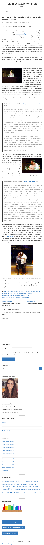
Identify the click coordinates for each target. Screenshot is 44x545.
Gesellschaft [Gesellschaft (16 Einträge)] (15, 486)
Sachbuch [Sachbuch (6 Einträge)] (26, 492)
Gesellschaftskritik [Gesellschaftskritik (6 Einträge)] (22, 486)
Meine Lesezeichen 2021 (8, 456)
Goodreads (5, 428)
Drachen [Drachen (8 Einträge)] (8, 484)
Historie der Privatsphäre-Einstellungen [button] (13, 527)
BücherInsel (10, 236)
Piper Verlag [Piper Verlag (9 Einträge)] (35, 489)
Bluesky (4, 422)
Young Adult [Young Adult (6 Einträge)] (19, 495)
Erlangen (5, 293)
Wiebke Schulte (17, 22)
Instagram (4, 425)
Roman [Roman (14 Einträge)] (17, 492)
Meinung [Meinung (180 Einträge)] (12, 489)
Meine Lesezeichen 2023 (8, 461)
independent (23, 293)
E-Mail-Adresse (6, 344)
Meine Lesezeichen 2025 (8, 467)
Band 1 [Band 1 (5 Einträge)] (3, 481)
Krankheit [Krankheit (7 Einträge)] (32, 486)
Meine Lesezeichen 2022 (8, 459)
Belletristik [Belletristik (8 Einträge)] (7, 481)
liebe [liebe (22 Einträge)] (38, 486)
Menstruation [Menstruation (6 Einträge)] (18, 489)
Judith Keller (6, 295)
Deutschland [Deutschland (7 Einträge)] (4, 484)
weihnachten (25, 297)
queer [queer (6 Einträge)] (39, 489)
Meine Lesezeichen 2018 (8, 447)
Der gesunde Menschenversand (31, 103)
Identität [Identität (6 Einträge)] (26, 486)
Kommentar (5, 318)
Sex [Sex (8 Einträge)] (41, 492)
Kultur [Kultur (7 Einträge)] (36, 486)
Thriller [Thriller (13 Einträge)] (7, 495)
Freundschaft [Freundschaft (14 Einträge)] (5, 486)
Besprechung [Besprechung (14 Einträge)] (12, 481)
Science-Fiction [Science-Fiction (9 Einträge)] (37, 492)
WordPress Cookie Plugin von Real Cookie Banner (12, 544)
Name (4, 340)
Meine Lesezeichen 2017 (8, 444)
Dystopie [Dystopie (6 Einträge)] (11, 484)
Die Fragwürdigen (26, 291)
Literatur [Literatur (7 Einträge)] (3, 489)
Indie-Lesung (30, 293)
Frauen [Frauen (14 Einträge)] (35, 484)
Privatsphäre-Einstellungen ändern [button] (12, 522)
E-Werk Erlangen (36, 291)
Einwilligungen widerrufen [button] (10, 533)
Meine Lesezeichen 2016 (8, 441)
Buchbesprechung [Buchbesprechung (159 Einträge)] (22, 481)
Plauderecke (26, 22)
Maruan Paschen (25, 295)
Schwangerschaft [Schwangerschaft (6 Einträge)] (31, 492)
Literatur (18, 295)
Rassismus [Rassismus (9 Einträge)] (4, 492)
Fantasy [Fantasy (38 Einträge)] (24, 484)
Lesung (12, 295)
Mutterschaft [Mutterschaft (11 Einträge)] (26, 489)
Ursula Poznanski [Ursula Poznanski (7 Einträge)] (14, 495)
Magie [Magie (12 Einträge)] (6, 489)
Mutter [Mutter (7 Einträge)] (22, 489)
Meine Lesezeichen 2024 (8, 464)
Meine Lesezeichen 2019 (8, 450)
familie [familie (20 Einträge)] (20, 484)
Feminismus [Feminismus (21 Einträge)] (30, 484)
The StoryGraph (6, 431)
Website (4, 348)
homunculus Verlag (21, 34)
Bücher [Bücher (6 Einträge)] (31, 481)
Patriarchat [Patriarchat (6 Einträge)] (31, 489)
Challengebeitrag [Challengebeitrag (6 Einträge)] (36, 481)
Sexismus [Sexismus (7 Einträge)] (4, 495)
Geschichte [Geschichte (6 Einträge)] (10, 486)
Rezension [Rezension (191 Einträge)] (11, 492)
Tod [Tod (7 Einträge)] (9, 495)
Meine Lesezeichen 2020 (8, 453)
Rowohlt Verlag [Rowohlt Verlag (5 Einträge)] (21, 492)
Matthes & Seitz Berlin (29, 181)
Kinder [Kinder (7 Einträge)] (30, 486)
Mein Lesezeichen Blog (22, 3)
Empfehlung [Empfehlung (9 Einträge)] (16, 484)
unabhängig (18, 297)
